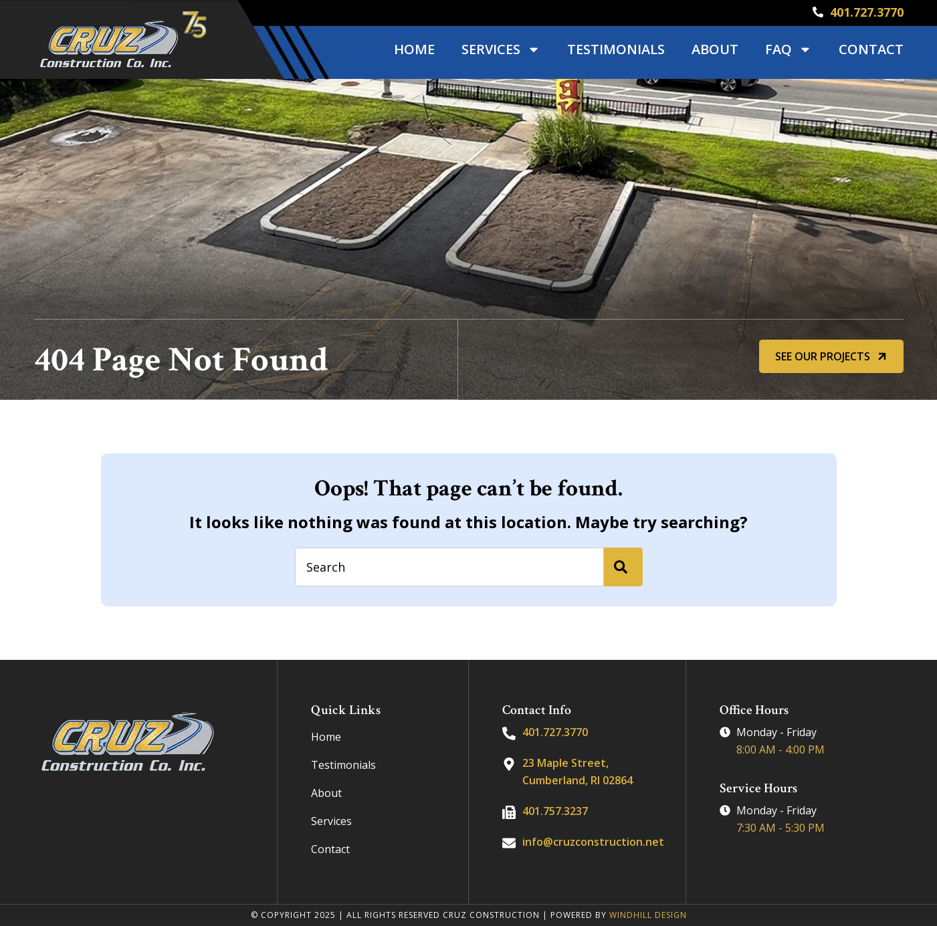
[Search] (623, 567)
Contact (871, 49)
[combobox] (449, 567)
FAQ (788, 49)
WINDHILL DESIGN (648, 915)
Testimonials (616, 49)
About (715, 49)
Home (414, 49)
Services (500, 49)
